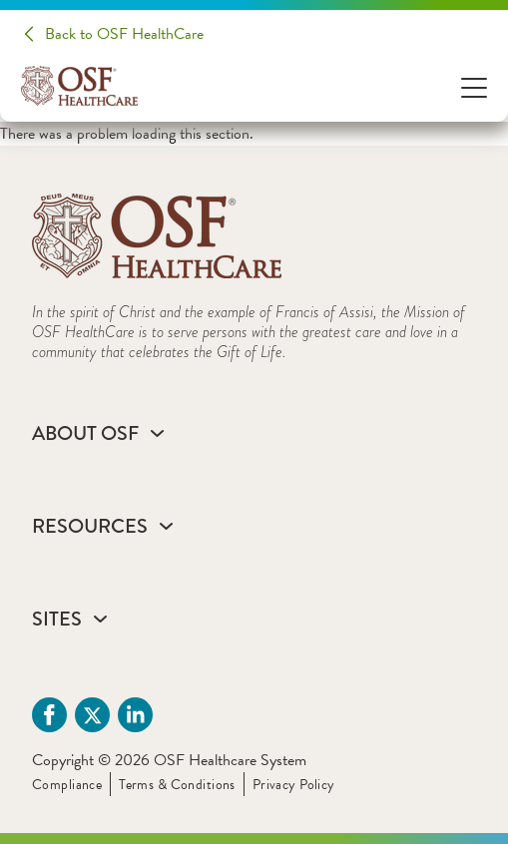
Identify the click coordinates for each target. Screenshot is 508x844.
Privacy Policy (294, 784)
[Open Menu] (474, 86)
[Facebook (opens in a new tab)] (49, 714)
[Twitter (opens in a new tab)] (92, 714)
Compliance (67, 784)
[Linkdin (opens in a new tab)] (135, 714)
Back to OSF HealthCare (124, 34)
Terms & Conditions (177, 784)
